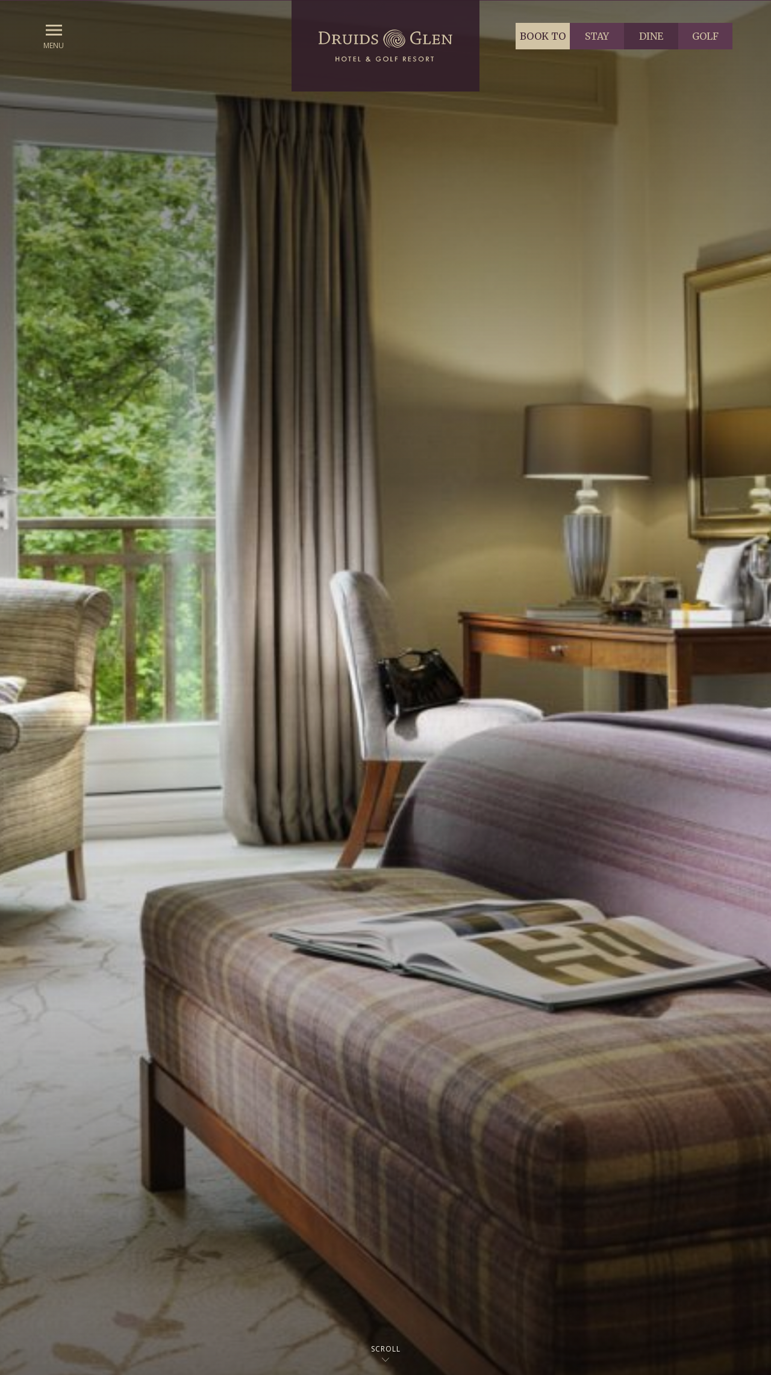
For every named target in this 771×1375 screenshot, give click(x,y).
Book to (543, 36)
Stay (597, 36)
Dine (651, 36)
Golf (705, 36)
